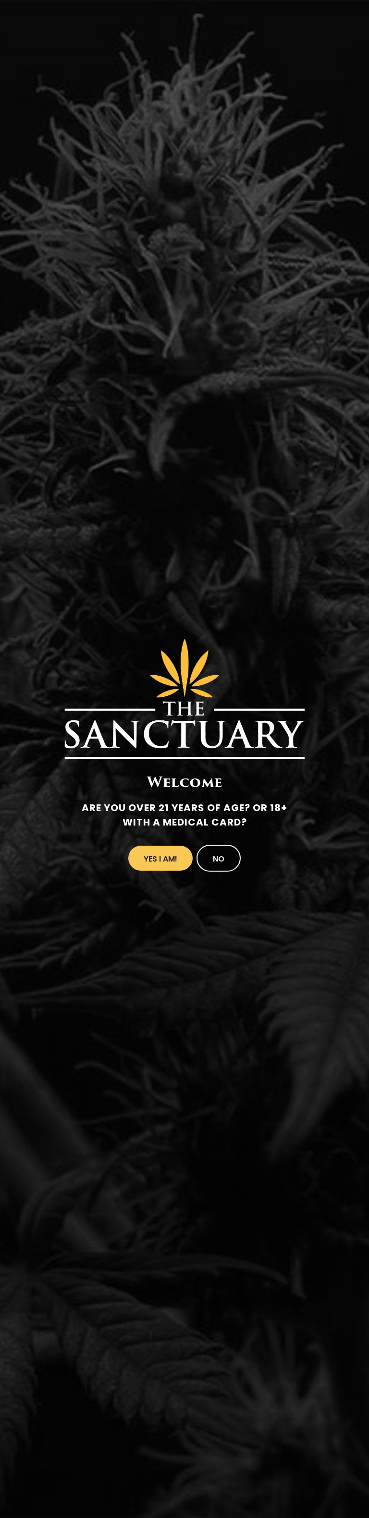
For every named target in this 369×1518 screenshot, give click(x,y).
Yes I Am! (160, 858)
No (218, 858)
